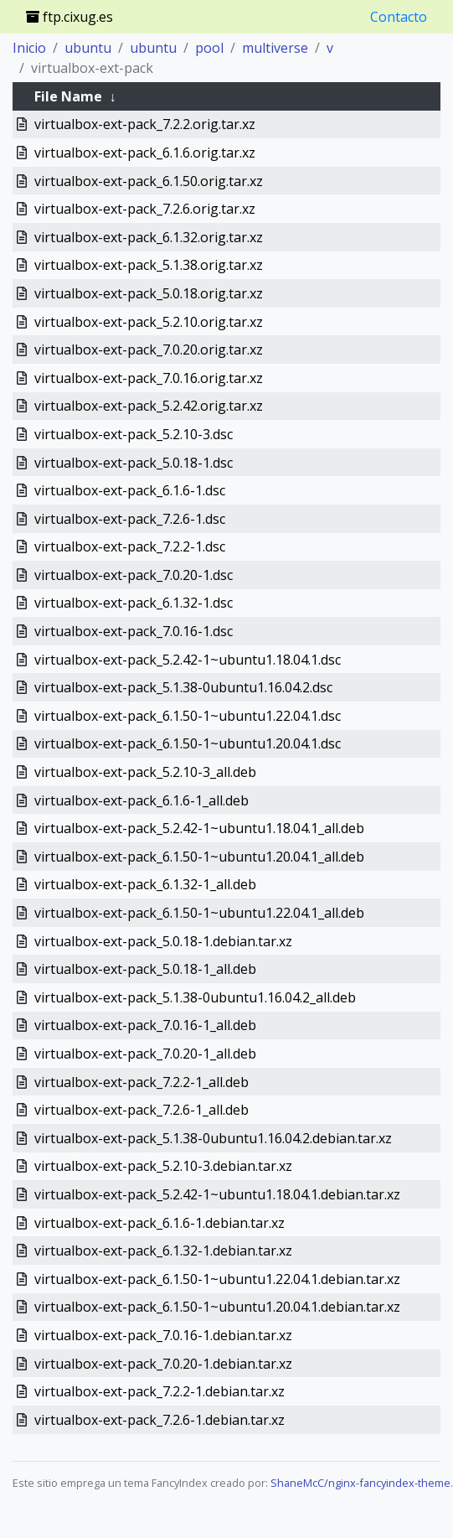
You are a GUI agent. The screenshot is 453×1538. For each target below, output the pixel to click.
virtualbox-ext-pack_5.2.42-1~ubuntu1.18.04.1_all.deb (199, 828)
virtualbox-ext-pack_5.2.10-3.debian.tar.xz (163, 1166)
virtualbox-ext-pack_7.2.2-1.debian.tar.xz (159, 1391)
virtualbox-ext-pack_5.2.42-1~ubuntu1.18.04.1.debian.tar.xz (217, 1194)
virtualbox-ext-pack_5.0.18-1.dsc (133, 462)
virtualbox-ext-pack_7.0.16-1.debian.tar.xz (163, 1335)
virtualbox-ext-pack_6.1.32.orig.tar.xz (148, 237)
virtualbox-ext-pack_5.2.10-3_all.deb (145, 772)
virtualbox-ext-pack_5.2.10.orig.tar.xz (148, 322)
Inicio (29, 48)
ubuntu (87, 48)
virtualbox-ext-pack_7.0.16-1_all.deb (145, 1025)
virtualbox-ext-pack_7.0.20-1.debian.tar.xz (163, 1363)
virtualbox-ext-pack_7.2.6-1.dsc (129, 519)
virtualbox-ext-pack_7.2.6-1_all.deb (141, 1109)
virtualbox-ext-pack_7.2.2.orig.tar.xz (144, 124)
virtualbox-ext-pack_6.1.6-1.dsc (129, 490)
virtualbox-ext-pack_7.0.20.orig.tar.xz (148, 349)
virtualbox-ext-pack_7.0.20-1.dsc (133, 575)
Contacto (398, 17)
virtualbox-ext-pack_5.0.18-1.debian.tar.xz (163, 941)
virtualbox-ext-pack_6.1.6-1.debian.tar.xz (159, 1223)
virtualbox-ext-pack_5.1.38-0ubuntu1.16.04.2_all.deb (195, 997)
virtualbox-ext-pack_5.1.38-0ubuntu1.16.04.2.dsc (183, 687)
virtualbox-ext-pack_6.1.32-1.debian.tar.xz (163, 1250)
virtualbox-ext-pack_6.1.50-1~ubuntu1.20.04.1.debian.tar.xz (217, 1306)
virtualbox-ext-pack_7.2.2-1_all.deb (141, 1082)
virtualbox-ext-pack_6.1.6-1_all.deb (141, 800)
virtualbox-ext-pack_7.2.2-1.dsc (129, 546)
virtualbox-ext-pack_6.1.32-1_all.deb (145, 884)
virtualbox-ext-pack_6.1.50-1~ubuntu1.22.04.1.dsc (187, 716)
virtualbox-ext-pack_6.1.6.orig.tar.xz (144, 152)
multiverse (275, 48)
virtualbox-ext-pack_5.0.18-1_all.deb (145, 969)
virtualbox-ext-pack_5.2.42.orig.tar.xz (148, 405)
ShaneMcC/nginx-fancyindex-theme (360, 1482)
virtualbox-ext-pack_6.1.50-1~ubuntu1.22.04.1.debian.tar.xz (217, 1279)
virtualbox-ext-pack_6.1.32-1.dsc (133, 602)
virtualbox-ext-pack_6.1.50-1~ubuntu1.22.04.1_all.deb (199, 913)
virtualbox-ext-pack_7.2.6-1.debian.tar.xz (159, 1420)
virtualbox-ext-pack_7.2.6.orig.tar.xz (144, 208)
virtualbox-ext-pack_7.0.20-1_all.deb (145, 1053)
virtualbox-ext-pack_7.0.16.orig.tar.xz (148, 378)
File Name (68, 96)
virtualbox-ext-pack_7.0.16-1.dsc (133, 631)
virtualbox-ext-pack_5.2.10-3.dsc (133, 434)
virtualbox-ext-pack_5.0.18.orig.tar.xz (148, 293)
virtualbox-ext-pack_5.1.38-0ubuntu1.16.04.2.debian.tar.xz (213, 1138)
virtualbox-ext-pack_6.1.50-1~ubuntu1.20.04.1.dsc (187, 743)
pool (209, 48)
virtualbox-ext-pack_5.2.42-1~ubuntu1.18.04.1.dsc (187, 659)
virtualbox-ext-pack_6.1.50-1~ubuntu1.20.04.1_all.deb (199, 856)
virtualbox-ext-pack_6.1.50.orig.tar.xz (148, 181)
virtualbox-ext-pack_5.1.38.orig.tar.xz (148, 265)
